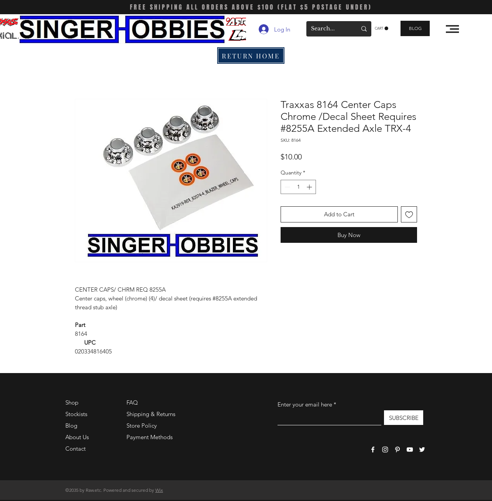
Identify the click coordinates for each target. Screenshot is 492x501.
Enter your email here (305, 404)
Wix (159, 490)
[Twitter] (422, 449)
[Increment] (310, 187)
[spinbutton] (298, 187)
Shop (71, 402)
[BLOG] (415, 28)
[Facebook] (373, 449)
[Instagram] (385, 449)
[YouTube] (410, 449)
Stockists (76, 414)
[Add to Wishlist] (409, 214)
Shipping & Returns (150, 414)
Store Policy (141, 425)
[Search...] (328, 28)
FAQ (132, 402)
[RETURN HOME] (251, 55)
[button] (381, 28)
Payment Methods (150, 437)
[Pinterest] (397, 449)
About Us (77, 437)
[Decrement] (286, 187)
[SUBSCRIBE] (403, 417)
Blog (71, 425)
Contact (75, 448)
